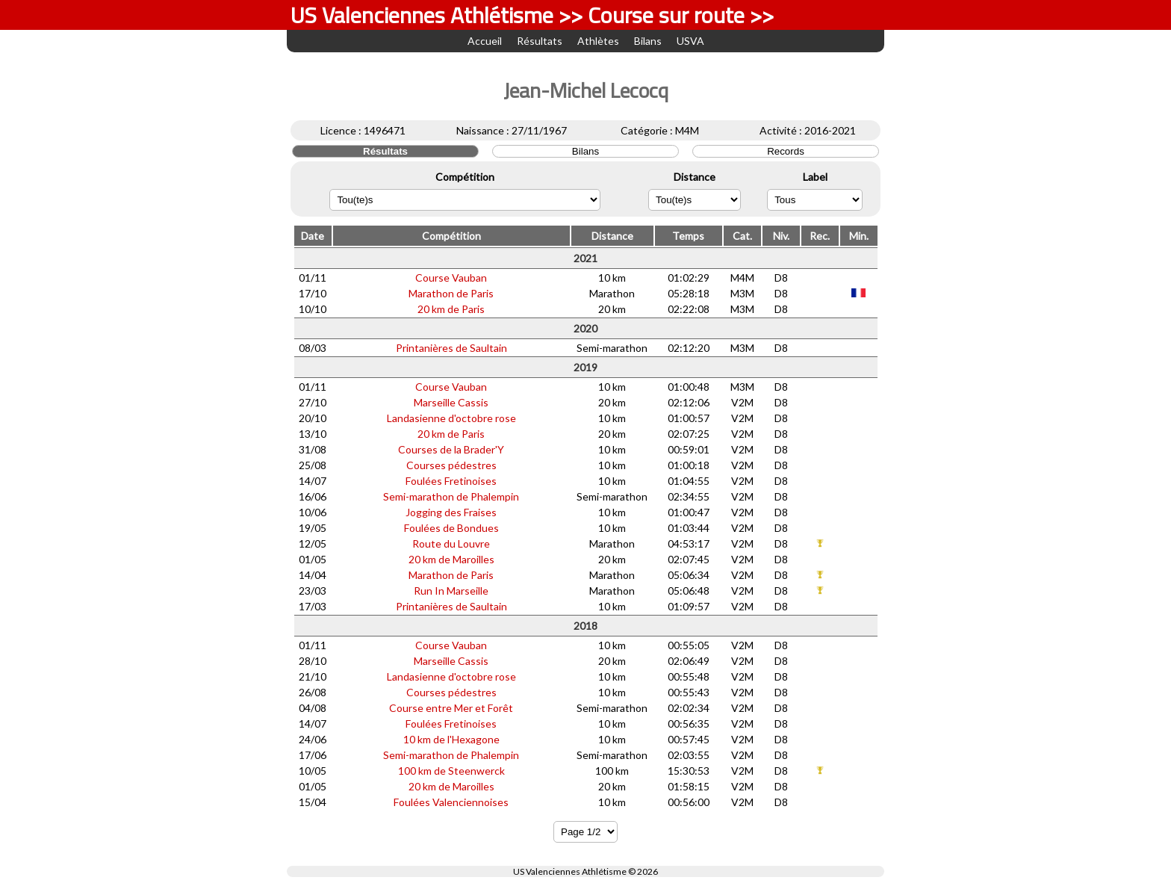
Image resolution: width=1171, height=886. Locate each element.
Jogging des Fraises (451, 512)
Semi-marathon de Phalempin (451, 496)
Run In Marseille (451, 590)
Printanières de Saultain (451, 347)
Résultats (539, 40)
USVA (690, 40)
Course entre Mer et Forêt (451, 707)
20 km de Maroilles (451, 559)
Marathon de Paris (451, 293)
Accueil (485, 40)
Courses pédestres (451, 465)
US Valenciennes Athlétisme (570, 871)
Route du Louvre (451, 543)
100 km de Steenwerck (451, 770)
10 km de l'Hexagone (451, 739)
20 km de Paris (451, 309)
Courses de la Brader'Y (451, 449)
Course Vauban (451, 277)
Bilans (648, 40)
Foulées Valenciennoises (451, 802)
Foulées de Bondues (451, 527)
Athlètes (598, 40)
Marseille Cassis (451, 402)
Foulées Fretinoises (451, 480)
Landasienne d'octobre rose (451, 418)
